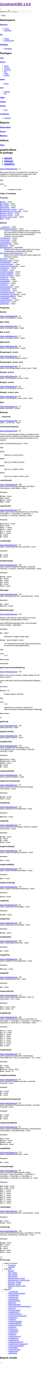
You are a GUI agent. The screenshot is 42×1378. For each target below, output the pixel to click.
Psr (1, 35)
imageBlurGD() (5, 262)
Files (2, 145)
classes (7, 68)
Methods (11, 1267)
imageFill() (4, 270)
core (2, 88)
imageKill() (4, 285)
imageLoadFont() (6, 287)
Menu (4, 15)
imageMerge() (5, 289)
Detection (4, 24)
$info (2, 219)
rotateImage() (5, 302)
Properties (12, 1265)
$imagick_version (6, 215)
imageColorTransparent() (9, 266)
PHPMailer (4, 45)
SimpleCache (9, 41)
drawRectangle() (6, 244)
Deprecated (5, 127)
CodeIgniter (4, 114)
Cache (6, 29)
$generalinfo (4, 207)
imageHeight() (5, 281)
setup (6, 73)
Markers (3, 136)
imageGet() (4, 277)
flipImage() (4, 246)
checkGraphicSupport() (8, 229)
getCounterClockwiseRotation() (11, 253)
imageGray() (4, 279)
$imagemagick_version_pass (10, 211)
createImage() (5, 242)
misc (2, 58)
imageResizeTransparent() (10, 294)
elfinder (3, 102)
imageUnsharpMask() (8, 296)
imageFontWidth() (6, 274)
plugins (6, 75)
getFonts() (4, 259)
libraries (7, 92)
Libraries (7, 118)
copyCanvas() (5, 240)
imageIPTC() (4, 283)
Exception (7, 30)
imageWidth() (5, 298)
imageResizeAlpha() (7, 292)
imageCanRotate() (7, 264)
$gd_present (4, 205)
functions (7, 70)
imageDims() (4, 268)
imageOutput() (5, 290)
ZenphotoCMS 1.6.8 (15, 4)
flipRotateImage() (6, 247)
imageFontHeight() (7, 272)
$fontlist (3, 202)
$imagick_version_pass (8, 217)
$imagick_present (6, 213)
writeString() (4, 304)
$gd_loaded (4, 204)
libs (5, 72)
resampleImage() (6, 300)
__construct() (5, 227)
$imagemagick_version (8, 209)
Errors (3, 131)
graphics (9, 163)
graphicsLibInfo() (6, 261)
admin (6, 66)
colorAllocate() (5, 238)
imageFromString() (7, 275)
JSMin (2, 98)
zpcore (2, 62)
